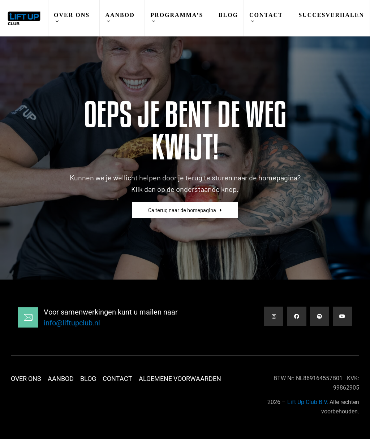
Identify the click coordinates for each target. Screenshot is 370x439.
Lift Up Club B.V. (307, 402)
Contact (266, 15)
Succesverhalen (331, 15)
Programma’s (176, 15)
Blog (228, 15)
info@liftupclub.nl (72, 323)
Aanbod (119, 15)
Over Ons (72, 15)
